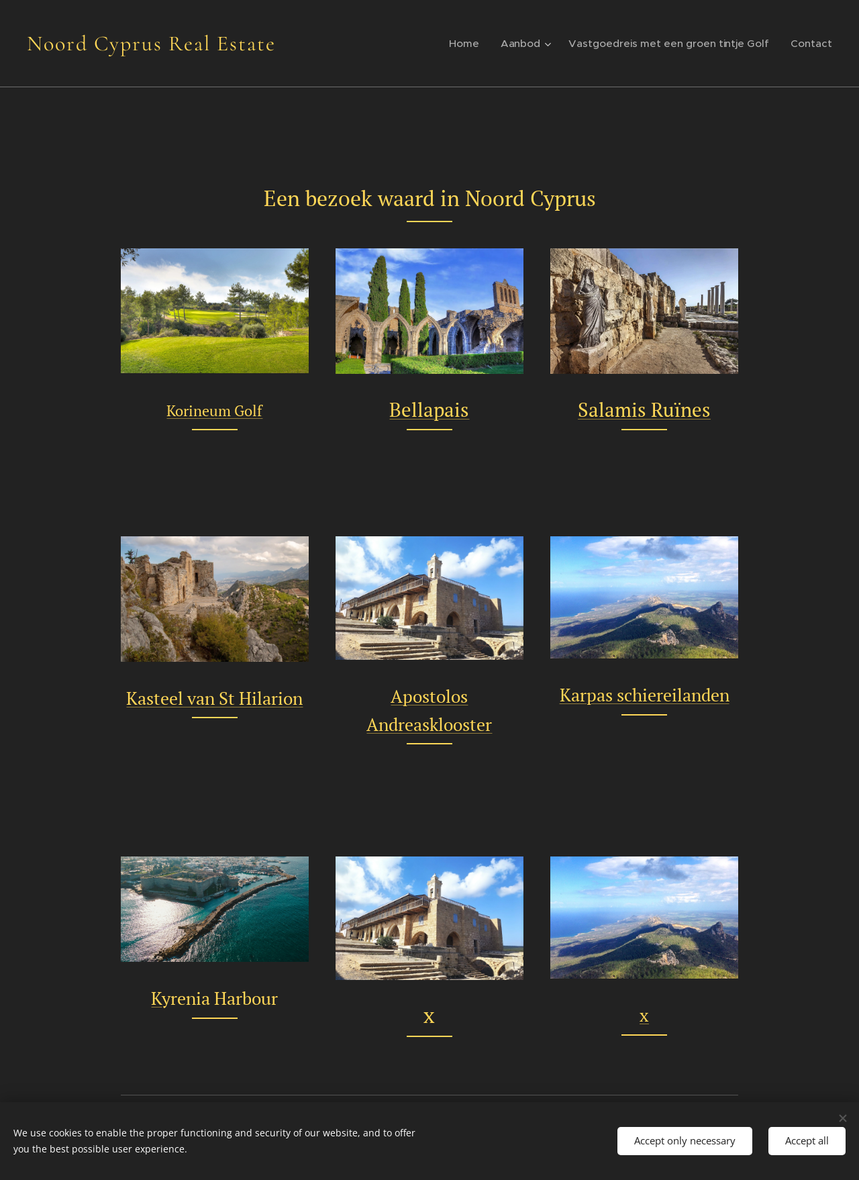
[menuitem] (477, 43)
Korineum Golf (214, 411)
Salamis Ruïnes (644, 409)
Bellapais (429, 409)
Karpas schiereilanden (644, 694)
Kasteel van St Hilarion (214, 697)
